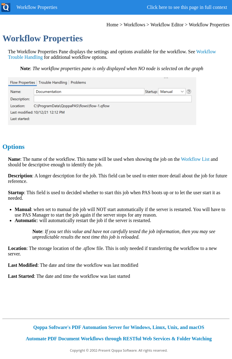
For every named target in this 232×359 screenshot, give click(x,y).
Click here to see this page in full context (187, 7)
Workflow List (195, 159)
